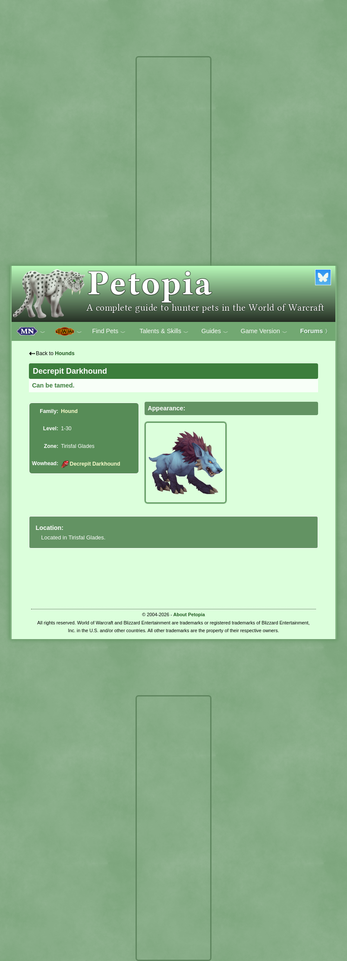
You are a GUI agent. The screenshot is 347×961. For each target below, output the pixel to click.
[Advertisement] (173, 189)
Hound (69, 411)
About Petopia (189, 614)
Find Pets (109, 331)
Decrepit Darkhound (90, 464)
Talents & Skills (164, 331)
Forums (315, 331)
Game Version (264, 331)
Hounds (65, 353)
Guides (214, 331)
